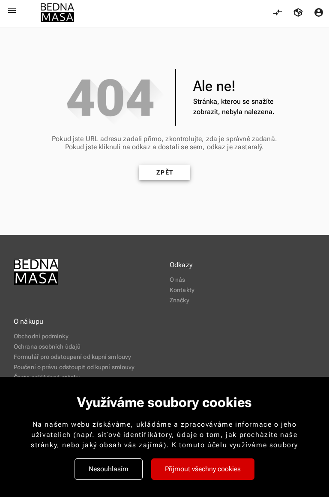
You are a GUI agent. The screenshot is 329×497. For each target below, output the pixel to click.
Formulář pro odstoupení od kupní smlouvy (72, 356)
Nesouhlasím (109, 469)
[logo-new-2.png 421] (57, 12)
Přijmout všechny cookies (203, 469)
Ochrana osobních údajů (47, 346)
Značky (179, 300)
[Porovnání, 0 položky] (277, 12)
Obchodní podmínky (41, 336)
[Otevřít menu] (12, 10)
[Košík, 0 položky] (298, 12)
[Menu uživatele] (318, 12)
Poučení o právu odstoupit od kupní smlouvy (74, 367)
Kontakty (182, 289)
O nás (177, 279)
